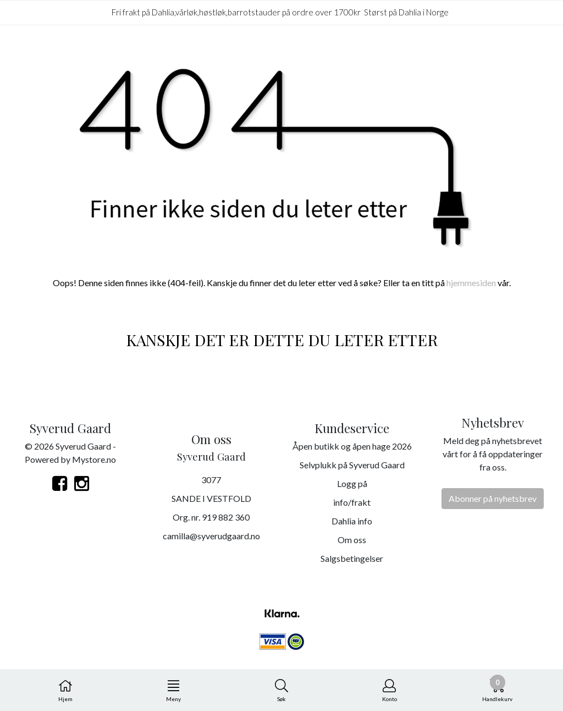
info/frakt (352, 502)
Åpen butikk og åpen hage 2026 (352, 446)
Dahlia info (352, 521)
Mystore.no (94, 459)
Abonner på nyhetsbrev (493, 498)
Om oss (352, 539)
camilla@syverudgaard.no (211, 535)
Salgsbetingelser (352, 558)
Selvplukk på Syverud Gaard (352, 465)
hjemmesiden (471, 282)
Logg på (352, 483)
